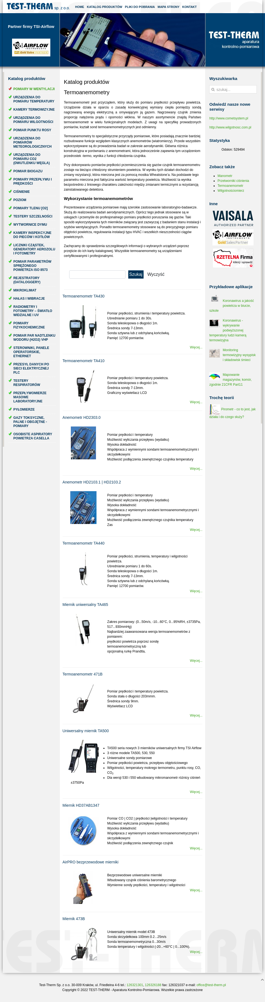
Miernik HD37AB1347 (81, 805)
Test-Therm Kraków (38, 6)
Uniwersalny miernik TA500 (86, 731)
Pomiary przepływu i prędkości (32, 181)
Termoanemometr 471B (83, 674)
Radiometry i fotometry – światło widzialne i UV (32, 311)
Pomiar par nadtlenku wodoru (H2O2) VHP (34, 338)
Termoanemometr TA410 (84, 361)
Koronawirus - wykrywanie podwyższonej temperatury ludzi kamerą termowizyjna (227, 330)
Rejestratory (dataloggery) (26, 280)
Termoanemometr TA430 (84, 296)
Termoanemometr (230, 186)
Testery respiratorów (26, 383)
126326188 (153, 985)
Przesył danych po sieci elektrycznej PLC (31, 368)
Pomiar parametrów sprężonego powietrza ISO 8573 (32, 266)
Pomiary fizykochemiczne (29, 325)
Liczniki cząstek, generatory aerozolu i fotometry (34, 249)
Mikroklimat (24, 290)
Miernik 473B (74, 919)
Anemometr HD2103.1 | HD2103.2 (92, 482)
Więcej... (196, 347)
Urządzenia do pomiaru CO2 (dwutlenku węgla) (31, 159)
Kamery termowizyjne (34, 109)
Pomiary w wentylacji (34, 89)
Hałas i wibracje (29, 298)
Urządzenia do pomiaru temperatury (33, 99)
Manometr (224, 176)
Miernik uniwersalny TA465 (85, 604)
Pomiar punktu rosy (32, 130)
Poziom (19, 200)
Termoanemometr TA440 (84, 543)
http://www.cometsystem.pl (228, 118)
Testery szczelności (33, 216)
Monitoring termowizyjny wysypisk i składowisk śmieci (239, 355)
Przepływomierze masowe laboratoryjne (29, 397)
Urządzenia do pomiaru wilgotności (33, 120)
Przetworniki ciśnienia (233, 181)
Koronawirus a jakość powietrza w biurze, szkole (231, 306)
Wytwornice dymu (30, 225)
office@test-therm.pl (211, 985)
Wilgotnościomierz (230, 191)
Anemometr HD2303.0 (82, 417)
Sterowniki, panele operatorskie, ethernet (31, 352)
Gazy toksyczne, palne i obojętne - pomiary (30, 422)
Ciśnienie (21, 192)
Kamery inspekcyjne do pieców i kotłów (32, 235)
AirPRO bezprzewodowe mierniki (91, 862)
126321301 (135, 985)
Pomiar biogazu (28, 171)
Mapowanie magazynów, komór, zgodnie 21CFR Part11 (230, 380)
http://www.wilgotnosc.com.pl (230, 127)
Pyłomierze (24, 409)
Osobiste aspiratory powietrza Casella (32, 436)
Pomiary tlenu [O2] (30, 208)
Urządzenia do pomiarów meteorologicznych (32, 142)
